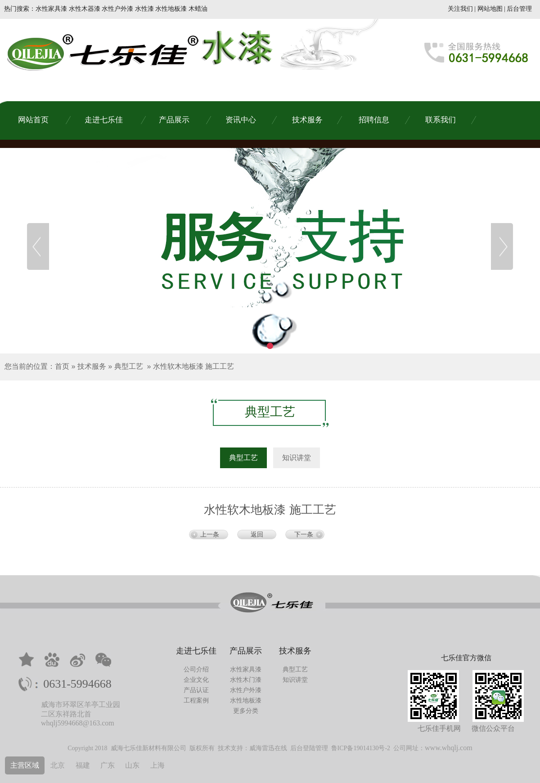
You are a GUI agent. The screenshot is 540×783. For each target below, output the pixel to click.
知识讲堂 (295, 679)
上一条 (209, 534)
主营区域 (24, 765)
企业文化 (196, 679)
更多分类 (245, 710)
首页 (62, 366)
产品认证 (196, 690)
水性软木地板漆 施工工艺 (193, 366)
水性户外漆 (245, 690)
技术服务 (91, 366)
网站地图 (490, 8)
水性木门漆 (245, 679)
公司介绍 (196, 669)
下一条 (303, 534)
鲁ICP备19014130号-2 (360, 748)
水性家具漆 (245, 669)
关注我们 (460, 8)
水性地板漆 (245, 700)
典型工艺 (128, 366)
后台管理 (519, 8)
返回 (257, 534)
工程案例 (196, 700)
